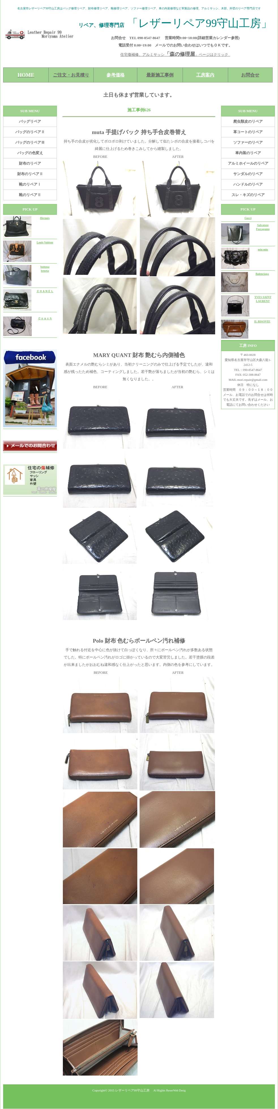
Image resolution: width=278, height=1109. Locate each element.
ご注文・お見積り (71, 75)
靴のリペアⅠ (30, 184)
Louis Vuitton (45, 242)
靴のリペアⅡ (30, 195)
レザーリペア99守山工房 (132, 1090)
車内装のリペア (248, 153)
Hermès (45, 218)
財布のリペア (30, 163)
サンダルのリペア (248, 174)
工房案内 (205, 75)
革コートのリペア (248, 132)
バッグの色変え (30, 153)
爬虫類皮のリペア (248, 121)
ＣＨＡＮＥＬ (45, 291)
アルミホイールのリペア (248, 163)
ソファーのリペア (248, 142)
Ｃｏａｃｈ (45, 318)
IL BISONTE (262, 321)
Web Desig (179, 1090)
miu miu (263, 249)
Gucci (248, 218)
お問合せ (250, 75)
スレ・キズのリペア (248, 195)
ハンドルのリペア (248, 184)
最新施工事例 (160, 75)
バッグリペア (30, 121)
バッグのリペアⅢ (30, 142)
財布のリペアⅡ (30, 174)
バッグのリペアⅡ (30, 132)
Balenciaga (262, 273)
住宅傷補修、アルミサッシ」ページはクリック (175, 54)
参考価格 (115, 75)
